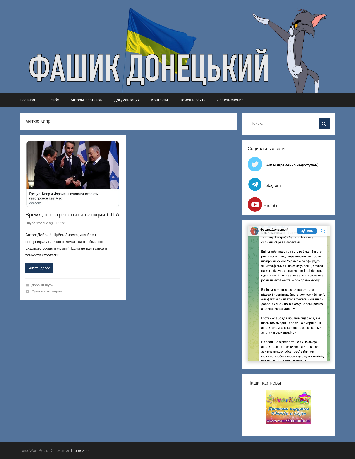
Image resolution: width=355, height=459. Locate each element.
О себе (52, 99)
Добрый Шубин (43, 285)
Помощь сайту (193, 99)
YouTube (271, 205)
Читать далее (39, 268)
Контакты (159, 99)
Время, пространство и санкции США (72, 214)
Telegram (272, 185)
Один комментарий (47, 291)
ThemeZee (79, 450)
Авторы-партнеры (86, 99)
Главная (27, 99)
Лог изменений (230, 99)
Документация (127, 99)
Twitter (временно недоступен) (291, 165)
